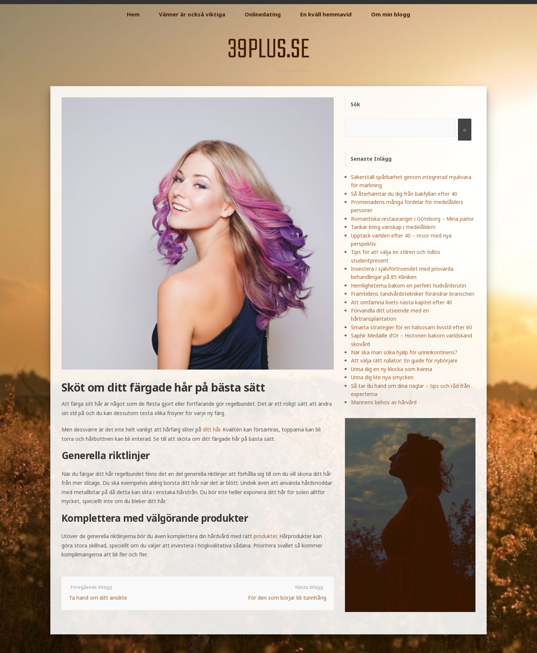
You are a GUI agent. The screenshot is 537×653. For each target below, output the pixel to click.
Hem (133, 14)
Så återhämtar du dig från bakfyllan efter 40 (404, 193)
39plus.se (269, 50)
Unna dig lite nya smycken (382, 377)
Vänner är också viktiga (192, 14)
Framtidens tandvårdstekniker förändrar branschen (412, 293)
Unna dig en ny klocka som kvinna (391, 369)
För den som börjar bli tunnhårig (287, 597)
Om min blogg (390, 14)
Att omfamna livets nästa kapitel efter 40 (401, 302)
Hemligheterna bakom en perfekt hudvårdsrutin (408, 285)
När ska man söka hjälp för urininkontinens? (404, 352)
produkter (265, 536)
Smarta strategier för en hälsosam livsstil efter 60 (411, 327)
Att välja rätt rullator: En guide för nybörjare (404, 360)
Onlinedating (263, 14)
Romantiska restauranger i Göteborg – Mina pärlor (412, 218)
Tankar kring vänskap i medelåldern (393, 226)
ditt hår (211, 429)
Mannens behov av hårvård (384, 402)
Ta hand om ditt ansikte (98, 597)
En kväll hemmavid (326, 14)
